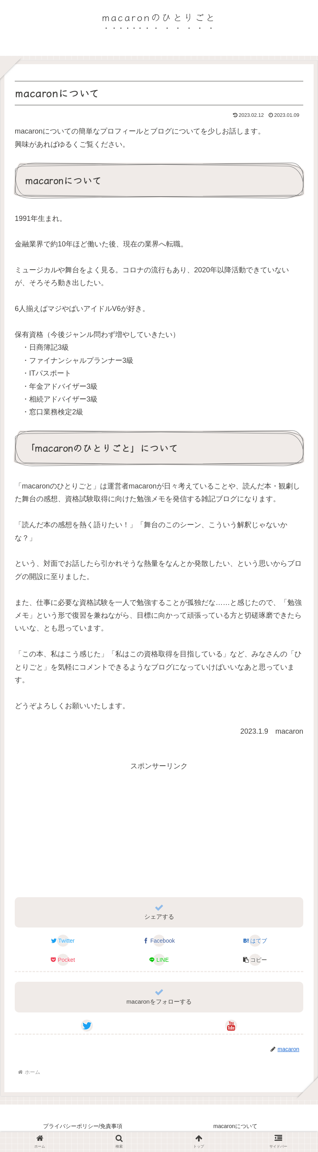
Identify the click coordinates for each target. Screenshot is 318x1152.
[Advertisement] (159, 828)
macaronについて (235, 1126)
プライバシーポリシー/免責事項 (83, 1126)
